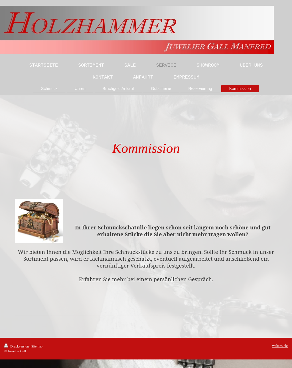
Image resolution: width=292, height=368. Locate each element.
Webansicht (280, 346)
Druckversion (17, 346)
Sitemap (36, 346)
